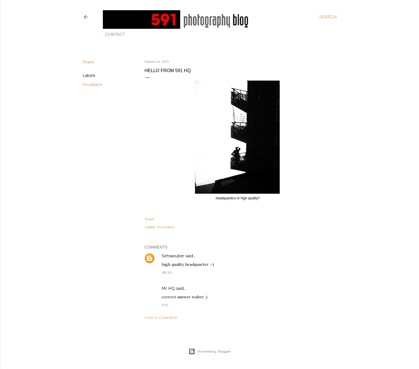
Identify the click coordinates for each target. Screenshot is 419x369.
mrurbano (92, 84)
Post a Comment (161, 318)
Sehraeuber (173, 255)
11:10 (165, 305)
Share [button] (88, 61)
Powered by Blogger (209, 351)
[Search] (328, 17)
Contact (115, 34)
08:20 (167, 272)
